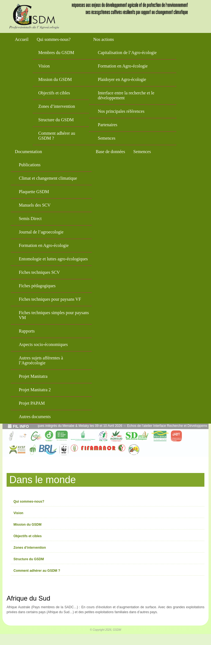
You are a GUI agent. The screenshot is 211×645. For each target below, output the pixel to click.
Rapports (27, 331)
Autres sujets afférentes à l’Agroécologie (41, 360)
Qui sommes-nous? (54, 39)
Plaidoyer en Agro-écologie (122, 79)
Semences (106, 138)
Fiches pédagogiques (37, 285)
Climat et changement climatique (48, 178)
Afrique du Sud (28, 598)
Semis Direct (30, 218)
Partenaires (107, 124)
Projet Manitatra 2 (35, 389)
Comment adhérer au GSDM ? (56, 135)
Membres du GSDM (56, 52)
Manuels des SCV (35, 205)
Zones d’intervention (56, 106)
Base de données (110, 151)
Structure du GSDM (56, 119)
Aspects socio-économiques (43, 344)
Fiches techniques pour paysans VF (50, 299)
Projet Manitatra (33, 376)
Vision (44, 66)
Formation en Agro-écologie (123, 66)
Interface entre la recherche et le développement (126, 95)
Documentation (28, 151)
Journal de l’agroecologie (41, 232)
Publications (29, 164)
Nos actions (103, 39)
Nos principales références (121, 111)
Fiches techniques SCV (39, 272)
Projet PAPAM (32, 403)
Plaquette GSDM (34, 191)
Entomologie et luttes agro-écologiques (53, 259)
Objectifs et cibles (54, 93)
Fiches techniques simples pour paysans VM (54, 315)
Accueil (22, 39)
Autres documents (35, 416)
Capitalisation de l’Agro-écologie (127, 52)
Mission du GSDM (55, 79)
